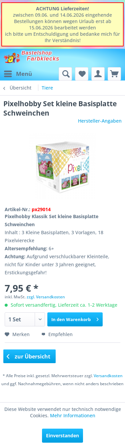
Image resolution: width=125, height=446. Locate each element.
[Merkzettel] (81, 74)
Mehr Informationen (72, 415)
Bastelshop (37, 52)
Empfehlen (57, 334)
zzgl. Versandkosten (46, 297)
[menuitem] (17, 74)
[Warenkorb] (114, 74)
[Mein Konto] (98, 74)
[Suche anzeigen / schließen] (65, 74)
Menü (18, 73)
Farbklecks (43, 58)
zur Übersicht (29, 356)
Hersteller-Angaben (100, 121)
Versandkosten (108, 376)
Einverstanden (62, 435)
